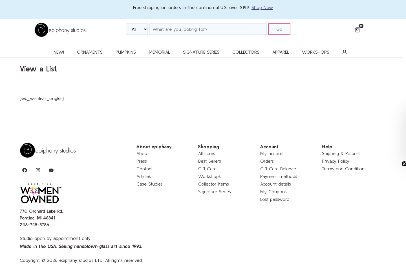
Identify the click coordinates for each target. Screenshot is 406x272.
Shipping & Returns (341, 153)
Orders (267, 161)
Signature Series (214, 191)
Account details (275, 183)
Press (141, 161)
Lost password (274, 199)
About (142, 153)
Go (279, 29)
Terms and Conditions (344, 168)
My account (272, 153)
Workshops (209, 176)
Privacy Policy (335, 161)
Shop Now (262, 7)
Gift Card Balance (278, 168)
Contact (144, 168)
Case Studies (149, 183)
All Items (206, 153)
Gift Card (207, 168)
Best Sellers (209, 161)
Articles (143, 176)
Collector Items (213, 183)
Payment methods (278, 176)
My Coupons (273, 191)
